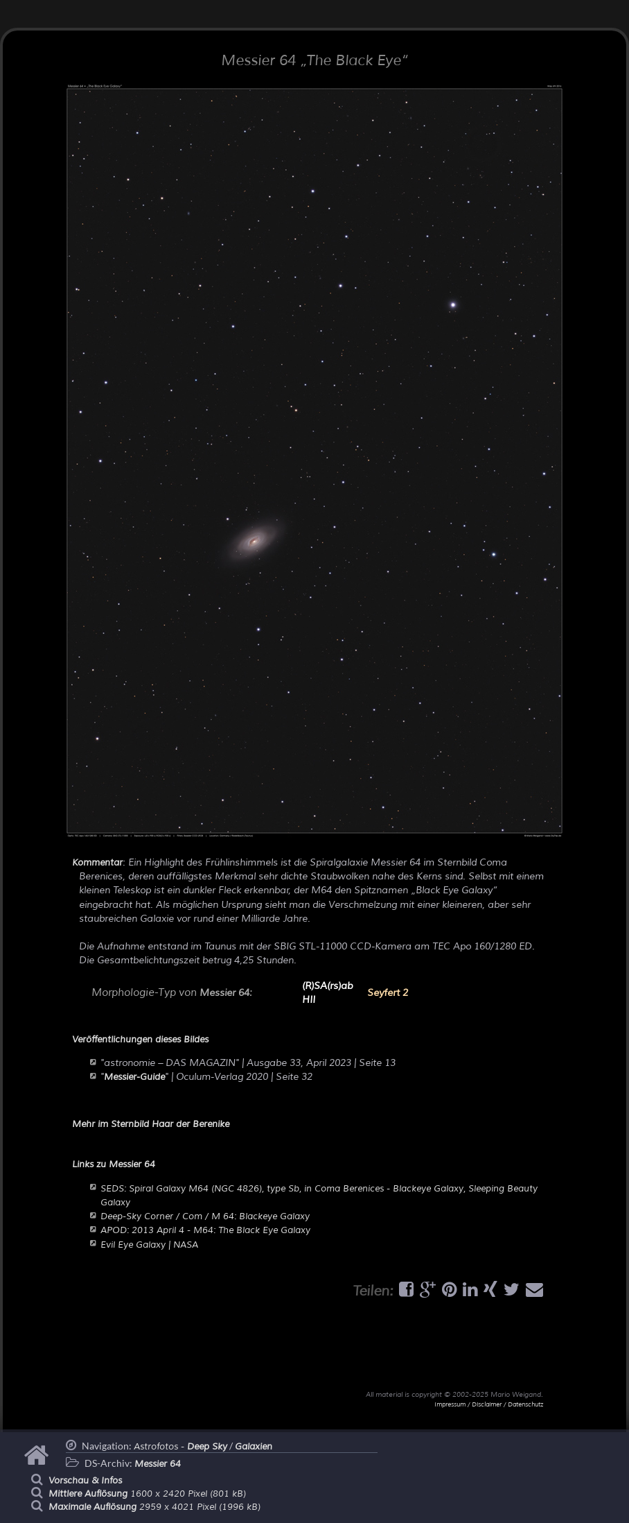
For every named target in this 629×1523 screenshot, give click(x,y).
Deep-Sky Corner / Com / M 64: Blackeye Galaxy (205, 1216)
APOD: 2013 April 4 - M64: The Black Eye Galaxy (205, 1230)
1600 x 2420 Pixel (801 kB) (147, 1493)
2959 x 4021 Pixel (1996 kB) (154, 1507)
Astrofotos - (180, 1446)
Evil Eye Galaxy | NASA (149, 1244)
